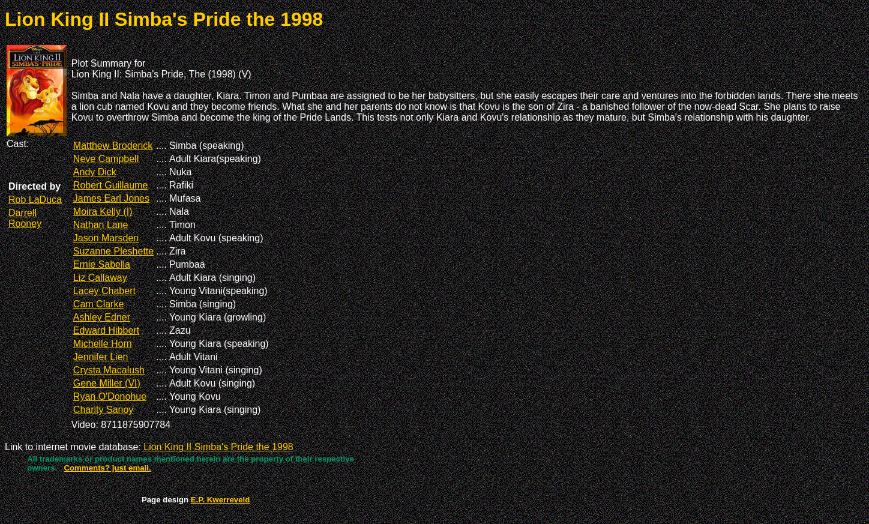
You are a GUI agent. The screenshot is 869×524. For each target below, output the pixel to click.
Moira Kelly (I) (103, 211)
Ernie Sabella (101, 264)
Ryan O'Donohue (109, 396)
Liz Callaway (100, 278)
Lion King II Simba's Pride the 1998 (218, 447)
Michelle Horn (102, 344)
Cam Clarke (98, 304)
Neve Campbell (106, 159)
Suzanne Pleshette (113, 251)
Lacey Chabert (104, 291)
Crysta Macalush (109, 370)
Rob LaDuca (35, 199)
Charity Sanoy (103, 410)
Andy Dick (94, 172)
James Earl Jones (111, 198)
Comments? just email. (107, 467)
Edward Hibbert (106, 330)
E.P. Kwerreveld (220, 499)
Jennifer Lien (100, 357)
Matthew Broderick (113, 145)
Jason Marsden (106, 238)
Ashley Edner (101, 317)
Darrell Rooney (24, 218)
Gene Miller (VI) (106, 383)
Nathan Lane (100, 225)
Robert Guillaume (110, 185)
